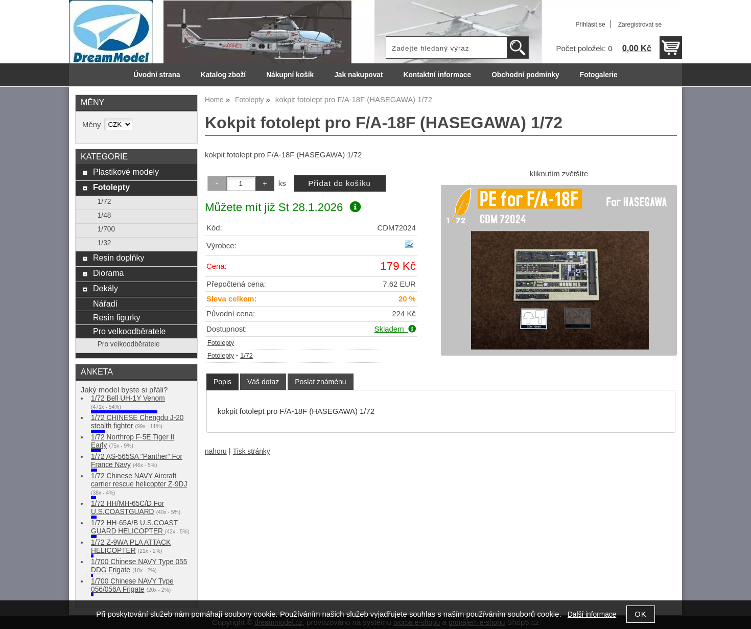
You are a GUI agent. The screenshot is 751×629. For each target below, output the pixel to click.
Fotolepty (220, 342)
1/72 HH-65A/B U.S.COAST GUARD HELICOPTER (134, 527)
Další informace (592, 614)
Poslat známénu (320, 382)
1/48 (104, 215)
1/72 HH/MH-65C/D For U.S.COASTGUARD (127, 508)
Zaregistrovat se (640, 24)
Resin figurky (116, 317)
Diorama (108, 272)
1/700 (106, 229)
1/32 (104, 243)
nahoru (216, 451)
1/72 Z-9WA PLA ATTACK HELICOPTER (131, 546)
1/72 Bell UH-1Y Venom (128, 398)
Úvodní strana (156, 75)
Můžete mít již (283, 207)
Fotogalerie (599, 75)
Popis (222, 382)
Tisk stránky (251, 451)
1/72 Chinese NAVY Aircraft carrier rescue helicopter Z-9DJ (139, 480)
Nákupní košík (290, 75)
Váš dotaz (263, 382)
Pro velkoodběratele (129, 331)
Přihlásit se (590, 24)
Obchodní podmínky (525, 75)
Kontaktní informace (438, 75)
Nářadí (105, 303)
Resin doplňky (119, 257)
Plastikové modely (126, 171)
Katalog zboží (223, 75)
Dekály (105, 288)
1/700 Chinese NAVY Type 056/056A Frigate (132, 585)
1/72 (246, 355)
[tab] (222, 382)
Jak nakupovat (358, 75)
